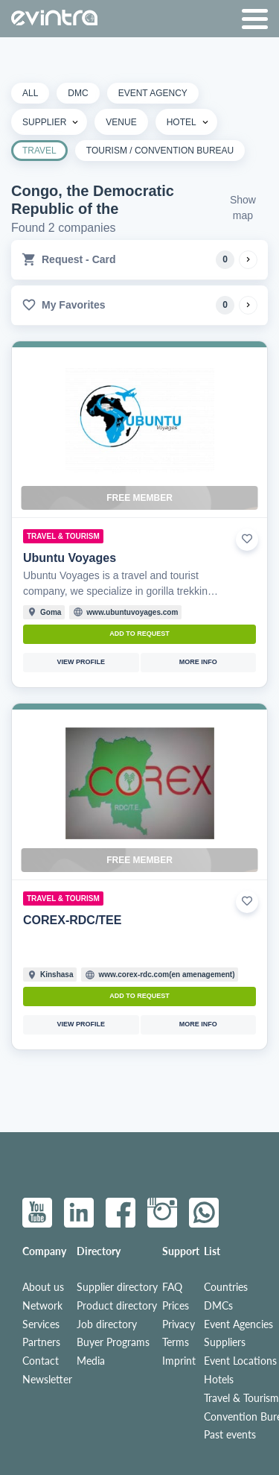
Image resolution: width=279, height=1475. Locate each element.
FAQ (172, 1287)
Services (41, 1324)
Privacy (178, 1324)
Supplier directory (117, 1287)
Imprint (179, 1361)
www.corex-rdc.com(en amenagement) (166, 974)
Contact (40, 1361)
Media (91, 1361)
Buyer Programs (113, 1342)
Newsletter (47, 1380)
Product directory (117, 1306)
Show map (243, 207)
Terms (175, 1342)
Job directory (107, 1324)
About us (43, 1287)
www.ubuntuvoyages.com (132, 612)
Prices (175, 1306)
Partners (41, 1342)
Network (42, 1306)
